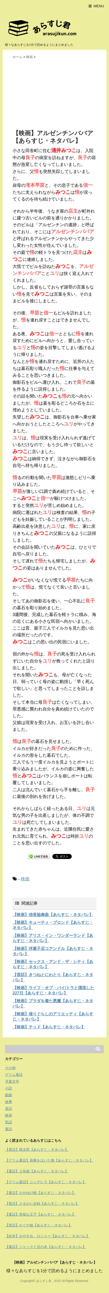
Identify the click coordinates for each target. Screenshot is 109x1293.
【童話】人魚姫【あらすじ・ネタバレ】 (36, 1171)
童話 (8, 1129)
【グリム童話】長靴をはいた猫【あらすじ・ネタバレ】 (49, 1160)
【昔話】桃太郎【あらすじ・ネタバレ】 (36, 1149)
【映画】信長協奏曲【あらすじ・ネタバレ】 (53, 915)
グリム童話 (14, 1075)
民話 (8, 1122)
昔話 (8, 1109)
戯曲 (8, 1095)
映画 (25, 879)
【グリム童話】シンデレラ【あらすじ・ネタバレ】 (45, 1182)
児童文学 (12, 1081)
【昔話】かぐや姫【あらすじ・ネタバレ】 (38, 1225)
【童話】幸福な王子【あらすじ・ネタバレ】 (40, 1214)
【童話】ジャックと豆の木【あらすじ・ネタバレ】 (45, 1247)
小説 (8, 1088)
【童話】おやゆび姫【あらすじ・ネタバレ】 (40, 1193)
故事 (8, 1102)
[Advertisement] (54, 94)
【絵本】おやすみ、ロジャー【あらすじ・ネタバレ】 (47, 1236)
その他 (10, 1068)
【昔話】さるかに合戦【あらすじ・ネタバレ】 (42, 1204)
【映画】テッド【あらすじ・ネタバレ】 (49, 1027)
